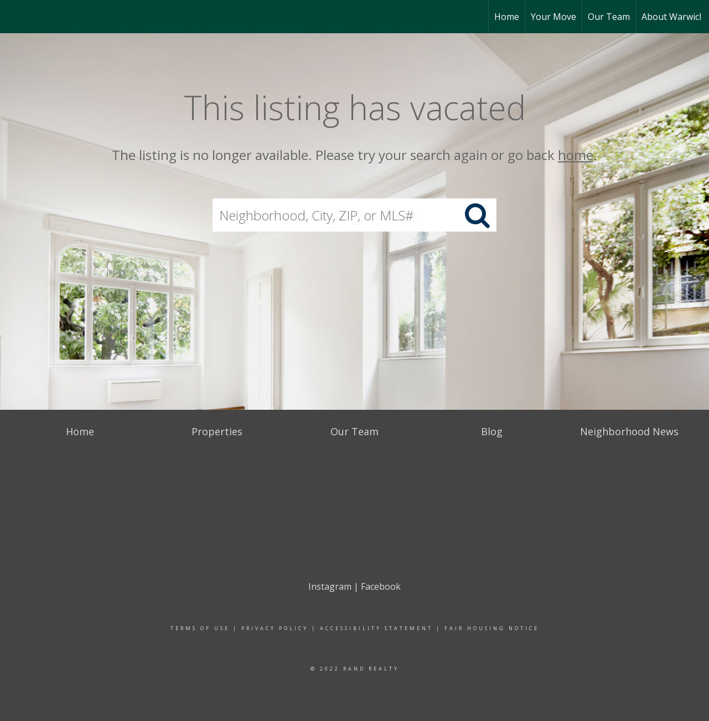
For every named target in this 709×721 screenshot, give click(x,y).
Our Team (609, 17)
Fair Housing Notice (491, 628)
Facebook (381, 586)
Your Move (553, 17)
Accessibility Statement (376, 628)
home (575, 155)
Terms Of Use (200, 628)
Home (506, 17)
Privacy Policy (274, 628)
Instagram (329, 586)
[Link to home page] (14, 16)
